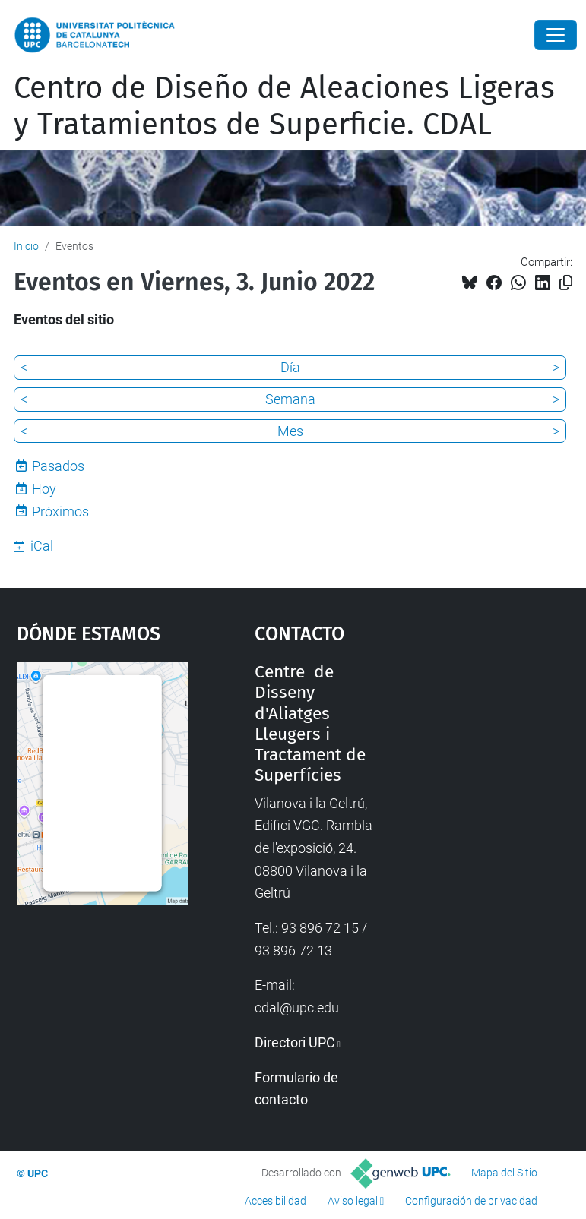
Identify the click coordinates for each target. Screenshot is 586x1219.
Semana (290, 399)
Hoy (44, 489)
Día (290, 367)
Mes (290, 431)
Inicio (26, 246)
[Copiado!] (565, 283)
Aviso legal (353, 1201)
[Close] (555, 35)
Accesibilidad (275, 1201)
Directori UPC (295, 1042)
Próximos (60, 511)
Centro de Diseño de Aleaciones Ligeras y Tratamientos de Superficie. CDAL (284, 106)
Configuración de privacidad (471, 1201)
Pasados (58, 466)
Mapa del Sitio (504, 1173)
